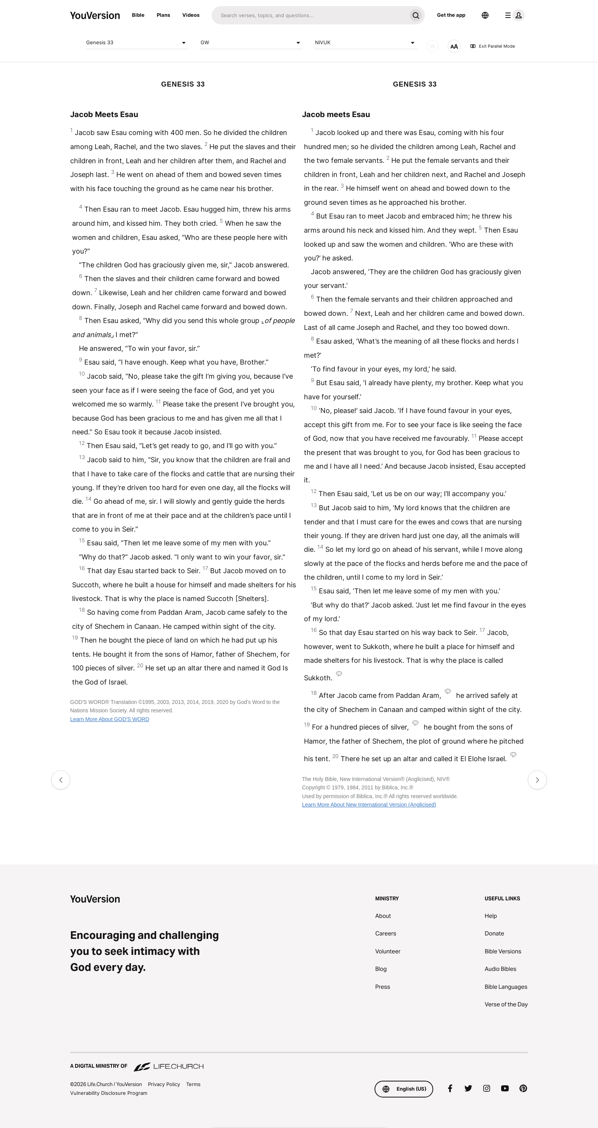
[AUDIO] (432, 46)
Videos (190, 15)
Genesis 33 (137, 42)
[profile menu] (513, 15)
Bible (138, 15)
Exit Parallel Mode (492, 46)
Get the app (451, 15)
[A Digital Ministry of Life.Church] (299, 1062)
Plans (163, 15)
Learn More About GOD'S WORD (109, 719)
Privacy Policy (164, 1084)
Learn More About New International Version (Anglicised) (369, 805)
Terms (193, 1084)
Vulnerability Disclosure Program (108, 1093)
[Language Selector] (485, 15)
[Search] (309, 15)
